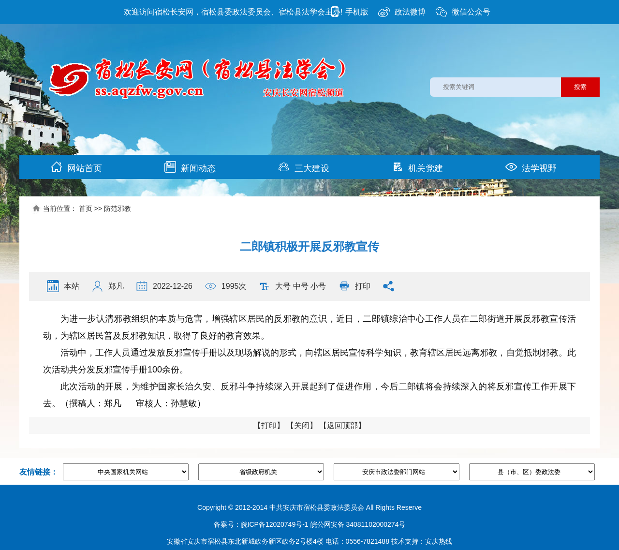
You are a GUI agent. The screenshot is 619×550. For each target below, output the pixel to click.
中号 (301, 286)
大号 (283, 286)
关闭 (302, 425)
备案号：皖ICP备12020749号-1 (261, 524)
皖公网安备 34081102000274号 (358, 524)
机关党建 (417, 167)
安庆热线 (438, 541)
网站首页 (76, 167)
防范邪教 (117, 208)
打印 (362, 286)
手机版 (348, 12)
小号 (318, 286)
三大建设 (303, 167)
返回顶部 (342, 425)
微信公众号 (462, 12)
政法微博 (402, 12)
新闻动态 (190, 167)
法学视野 (531, 167)
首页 (85, 208)
